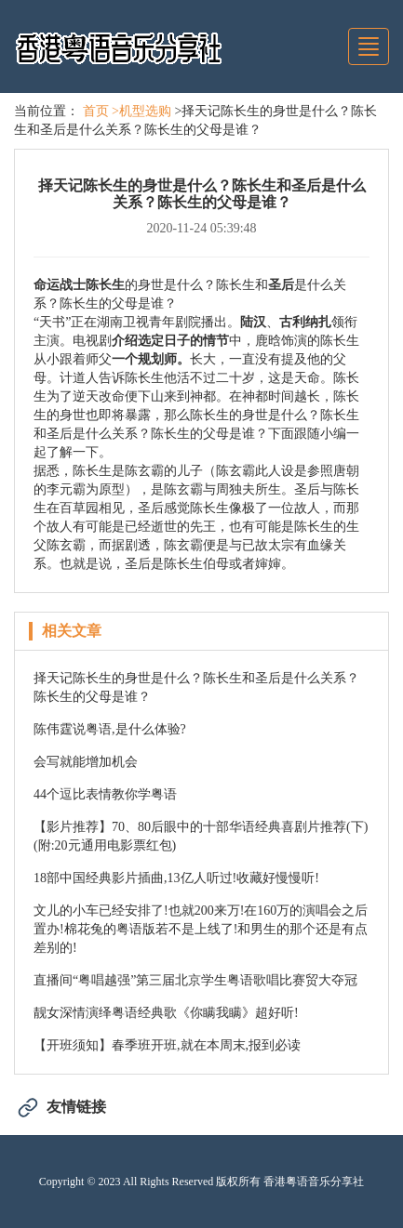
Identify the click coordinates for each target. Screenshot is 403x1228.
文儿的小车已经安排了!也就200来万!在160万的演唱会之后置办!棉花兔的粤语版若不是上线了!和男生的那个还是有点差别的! (201, 929)
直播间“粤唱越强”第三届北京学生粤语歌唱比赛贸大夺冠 (195, 980)
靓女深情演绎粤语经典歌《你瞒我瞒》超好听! (166, 1013)
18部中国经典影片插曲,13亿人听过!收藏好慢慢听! (176, 878)
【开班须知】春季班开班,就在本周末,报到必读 (167, 1045)
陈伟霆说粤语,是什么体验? (110, 729)
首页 (96, 111)
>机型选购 (141, 111)
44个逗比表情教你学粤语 (105, 794)
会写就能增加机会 (86, 762)
